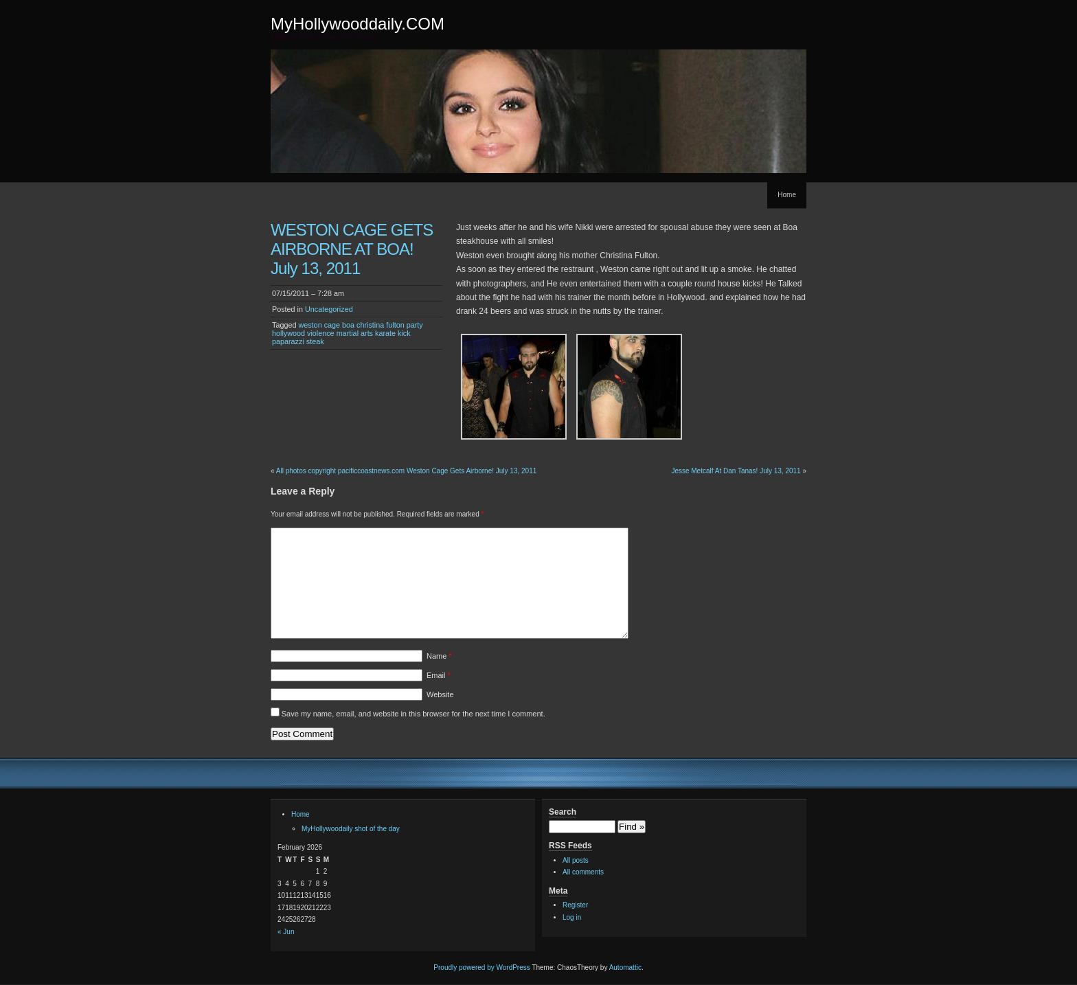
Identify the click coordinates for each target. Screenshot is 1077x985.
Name (439, 656)
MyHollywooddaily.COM (357, 23)
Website (440, 694)
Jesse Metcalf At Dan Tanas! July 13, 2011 (735, 471)
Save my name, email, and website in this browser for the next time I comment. (413, 714)
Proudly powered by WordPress (481, 967)
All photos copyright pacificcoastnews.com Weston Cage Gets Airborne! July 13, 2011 (406, 471)
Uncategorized (329, 309)
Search (562, 812)
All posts (576, 860)
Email (439, 675)
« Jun (285, 932)
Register (575, 905)
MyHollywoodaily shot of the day (351, 829)
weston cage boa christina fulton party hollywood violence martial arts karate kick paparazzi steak (347, 333)
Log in (572, 917)
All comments (583, 872)
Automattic (625, 967)
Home (787, 195)
